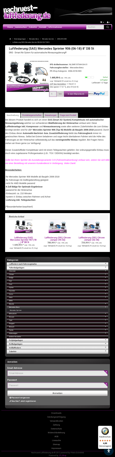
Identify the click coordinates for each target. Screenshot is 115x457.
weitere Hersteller (15, 337)
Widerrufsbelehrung (56, 432)
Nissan (58, 317)
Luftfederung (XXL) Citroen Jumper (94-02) (58, 238)
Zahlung (56, 425)
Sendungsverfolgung (56, 417)
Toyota (58, 330)
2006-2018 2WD (75, 71)
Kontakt (42, 27)
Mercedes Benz (58, 307)
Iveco (58, 297)
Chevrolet (58, 271)
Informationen (55, 27)
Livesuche (56, 440)
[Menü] (110, 427)
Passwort (12, 380)
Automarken (21, 27)
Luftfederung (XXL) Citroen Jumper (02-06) (92, 238)
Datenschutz (56, 429)
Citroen (58, 274)
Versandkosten (56, 421)
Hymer (58, 287)
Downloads (56, 413)
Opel (58, 320)
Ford (58, 284)
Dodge (58, 277)
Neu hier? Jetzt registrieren (23, 401)
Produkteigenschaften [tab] (31, 115)
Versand (58, 81)
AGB (56, 436)
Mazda (58, 304)
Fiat (58, 281)
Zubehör (33, 27)
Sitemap (56, 444)
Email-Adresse (14, 368)
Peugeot (58, 323)
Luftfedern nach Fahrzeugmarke (58, 263)
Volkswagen (58, 333)
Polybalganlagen (58, 340)
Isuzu (58, 294)
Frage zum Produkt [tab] (68, 115)
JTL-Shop (62, 455)
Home (10, 27)
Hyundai (58, 290)
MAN (11, 301)
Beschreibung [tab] (13, 115)
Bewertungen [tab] (50, 115)
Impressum (56, 448)
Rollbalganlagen (58, 343)
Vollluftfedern (58, 347)
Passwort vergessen (20, 398)
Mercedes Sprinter (16, 310)
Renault (58, 326)
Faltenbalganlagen (58, 267)
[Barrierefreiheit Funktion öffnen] (109, 451)
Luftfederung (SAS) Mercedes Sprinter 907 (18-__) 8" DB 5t (23, 239)
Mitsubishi (58, 313)
